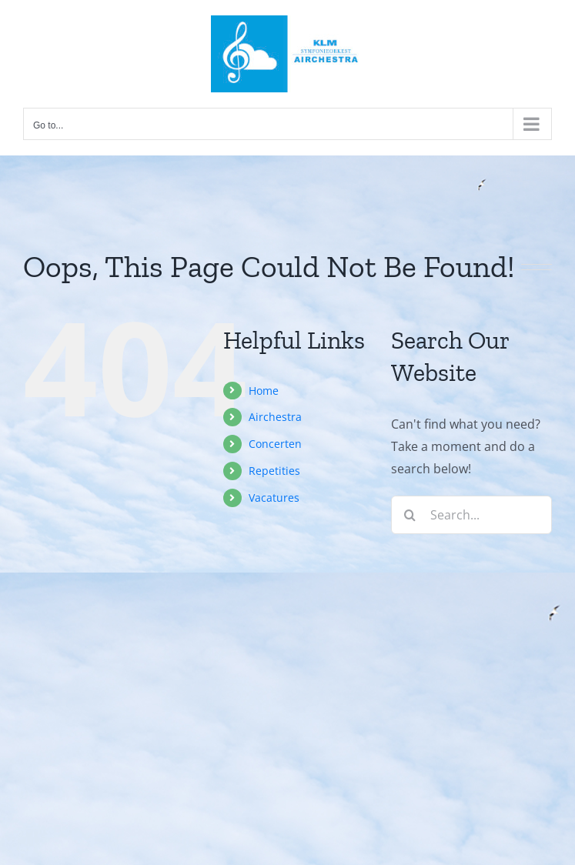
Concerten (275, 443)
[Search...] (471, 515)
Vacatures (274, 497)
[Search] (410, 515)
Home (264, 390)
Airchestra (275, 416)
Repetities (274, 470)
